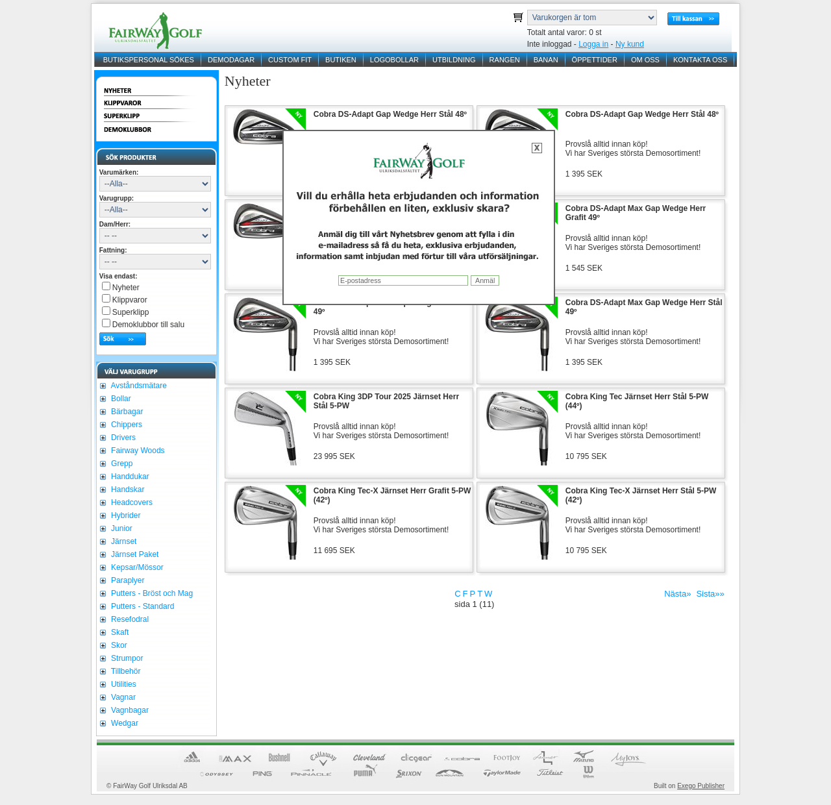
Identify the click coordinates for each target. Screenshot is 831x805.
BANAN (546, 60)
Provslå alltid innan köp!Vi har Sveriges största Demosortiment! (633, 149)
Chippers (125, 424)
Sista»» (710, 594)
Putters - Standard (142, 606)
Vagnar (122, 697)
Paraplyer (127, 580)
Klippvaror (129, 299)
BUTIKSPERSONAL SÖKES (148, 60)
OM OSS (645, 60)
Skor (118, 645)
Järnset (123, 541)
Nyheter (126, 287)
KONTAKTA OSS (700, 60)
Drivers (122, 437)
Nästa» (677, 594)
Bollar (120, 398)
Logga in (593, 44)
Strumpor (126, 658)
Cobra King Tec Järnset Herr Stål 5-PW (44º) (637, 401)
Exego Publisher (701, 785)
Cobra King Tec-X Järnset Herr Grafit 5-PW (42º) (392, 495)
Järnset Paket (134, 554)
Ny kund (629, 44)
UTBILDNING (454, 60)
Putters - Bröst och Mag (151, 593)
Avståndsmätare (138, 385)
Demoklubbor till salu (148, 324)
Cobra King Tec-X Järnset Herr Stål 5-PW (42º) (641, 495)
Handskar (127, 489)
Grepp (121, 463)
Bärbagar (126, 411)
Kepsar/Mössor (136, 567)
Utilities (122, 684)
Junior (120, 528)
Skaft (119, 632)
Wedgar (123, 723)
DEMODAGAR (231, 60)
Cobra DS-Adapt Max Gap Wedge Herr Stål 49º (392, 307)
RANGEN (505, 60)
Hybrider (125, 515)
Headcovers (131, 502)
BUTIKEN (340, 60)
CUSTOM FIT (290, 60)
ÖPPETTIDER (594, 60)
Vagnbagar (129, 710)
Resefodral (129, 619)
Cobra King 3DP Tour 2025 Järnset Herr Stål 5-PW (386, 401)
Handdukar (129, 476)
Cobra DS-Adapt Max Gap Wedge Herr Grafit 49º (635, 213)
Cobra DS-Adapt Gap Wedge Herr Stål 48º (390, 114)
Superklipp (130, 312)
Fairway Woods (137, 450)
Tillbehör (125, 671)
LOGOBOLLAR (394, 60)
